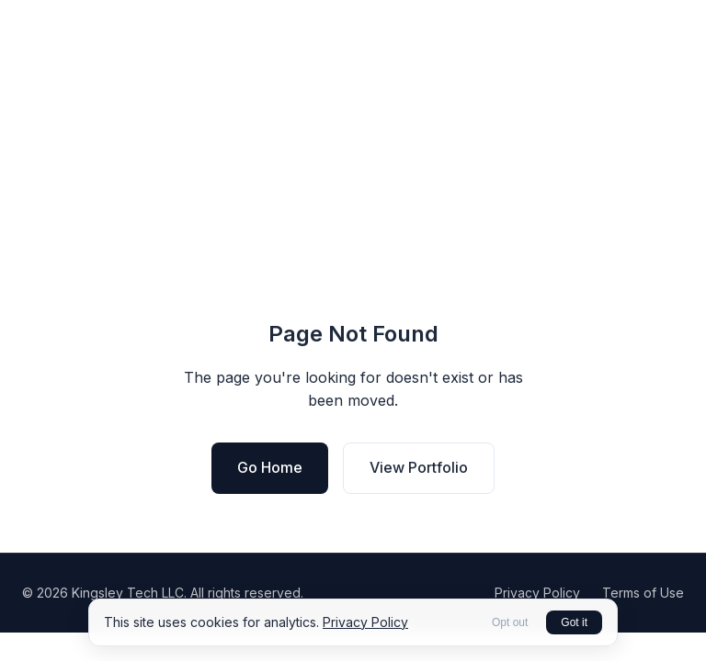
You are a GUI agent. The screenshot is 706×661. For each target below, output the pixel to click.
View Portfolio (419, 467)
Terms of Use (643, 592)
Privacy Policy (537, 592)
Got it (574, 622)
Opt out (510, 622)
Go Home (269, 467)
